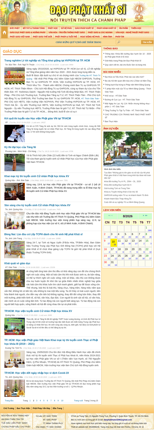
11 (121, 242)
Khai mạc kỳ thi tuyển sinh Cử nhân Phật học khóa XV (36, 176)
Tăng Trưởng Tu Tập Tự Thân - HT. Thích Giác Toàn (127, 110)
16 (107, 250)
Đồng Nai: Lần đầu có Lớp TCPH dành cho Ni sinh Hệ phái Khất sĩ (43, 234)
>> (146, 215)
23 (107, 257)
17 (114, 250)
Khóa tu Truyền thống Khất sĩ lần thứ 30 (121, 192)
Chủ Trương (8, 408)
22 (148, 250)
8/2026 (127, 216)
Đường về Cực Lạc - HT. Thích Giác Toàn (122, 100)
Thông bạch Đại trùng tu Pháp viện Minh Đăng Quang (127, 85)
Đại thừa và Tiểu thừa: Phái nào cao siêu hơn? (124, 77)
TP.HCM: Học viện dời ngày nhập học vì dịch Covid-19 (36, 373)
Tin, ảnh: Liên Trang (13, 238)
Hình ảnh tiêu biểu (112, 169)
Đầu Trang (57, 408)
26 (128, 257)
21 (142, 250)
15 (148, 242)
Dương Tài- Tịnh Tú (13, 348)
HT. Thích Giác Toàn (90, 98)
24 (114, 257)
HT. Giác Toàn (11, 267)
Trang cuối (78, 401)
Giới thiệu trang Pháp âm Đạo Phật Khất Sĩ (123, 61)
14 (142, 242)
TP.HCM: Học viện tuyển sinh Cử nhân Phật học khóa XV (38, 311)
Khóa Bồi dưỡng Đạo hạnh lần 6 (117, 185)
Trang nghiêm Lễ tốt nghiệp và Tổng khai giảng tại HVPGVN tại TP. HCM (47, 60)
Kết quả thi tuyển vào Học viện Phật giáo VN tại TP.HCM (37, 118)
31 (114, 263)
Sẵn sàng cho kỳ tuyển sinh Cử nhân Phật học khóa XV (37, 205)
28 (142, 257)
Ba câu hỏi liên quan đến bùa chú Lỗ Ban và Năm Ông (128, 81)
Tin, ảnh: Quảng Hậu (14, 209)
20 (135, 250)
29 (148, 257)
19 (128, 250)
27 (135, 257)
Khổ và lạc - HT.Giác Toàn (116, 96)
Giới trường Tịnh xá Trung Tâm (117, 188)
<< (109, 215)
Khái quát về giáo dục (17, 263)
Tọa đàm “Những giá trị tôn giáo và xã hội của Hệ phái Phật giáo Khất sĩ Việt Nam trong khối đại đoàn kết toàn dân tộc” (127, 175)
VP (6, 122)
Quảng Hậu (10, 315)
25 (121, 257)
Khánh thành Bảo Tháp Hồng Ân (118, 199)
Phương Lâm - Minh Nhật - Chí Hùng (20, 151)
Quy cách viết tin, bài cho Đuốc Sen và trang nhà (125, 65)
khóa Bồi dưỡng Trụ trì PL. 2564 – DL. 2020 (122, 181)
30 (107, 263)
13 (135, 242)
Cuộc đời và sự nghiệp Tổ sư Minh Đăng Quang (124, 202)
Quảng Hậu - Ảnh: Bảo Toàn (17, 180)
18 (121, 250)
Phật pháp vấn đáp (41, 408)
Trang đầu (9, 401)
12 (128, 242)
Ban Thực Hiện (111, 121)
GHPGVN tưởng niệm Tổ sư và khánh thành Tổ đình (126, 195)
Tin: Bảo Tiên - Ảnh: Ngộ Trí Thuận (19, 65)
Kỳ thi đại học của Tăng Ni (20, 147)
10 (62, 401)
